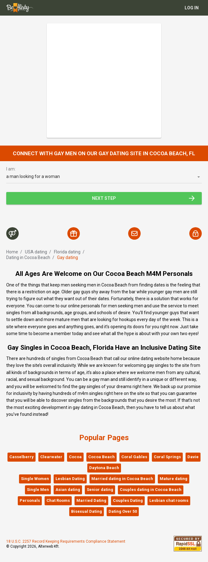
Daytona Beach (104, 467)
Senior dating (100, 489)
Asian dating (68, 489)
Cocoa (75, 456)
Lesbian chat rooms (168, 500)
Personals (30, 500)
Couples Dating (128, 500)
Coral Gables (134, 456)
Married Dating (91, 500)
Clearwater (51, 456)
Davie (193, 456)
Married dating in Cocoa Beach (122, 478)
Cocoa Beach (101, 456)
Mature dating (173, 478)
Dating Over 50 (123, 511)
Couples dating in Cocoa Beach (150, 489)
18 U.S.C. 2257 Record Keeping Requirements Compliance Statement (65, 541)
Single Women (35, 478)
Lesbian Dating (70, 478)
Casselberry (21, 456)
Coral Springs (167, 456)
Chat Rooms (58, 500)
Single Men (38, 489)
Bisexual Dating (86, 511)
